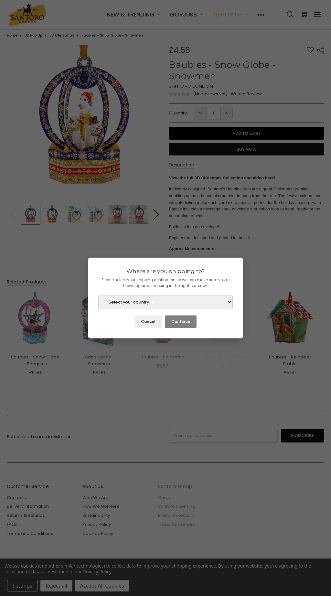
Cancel (148, 321)
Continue (180, 321)
